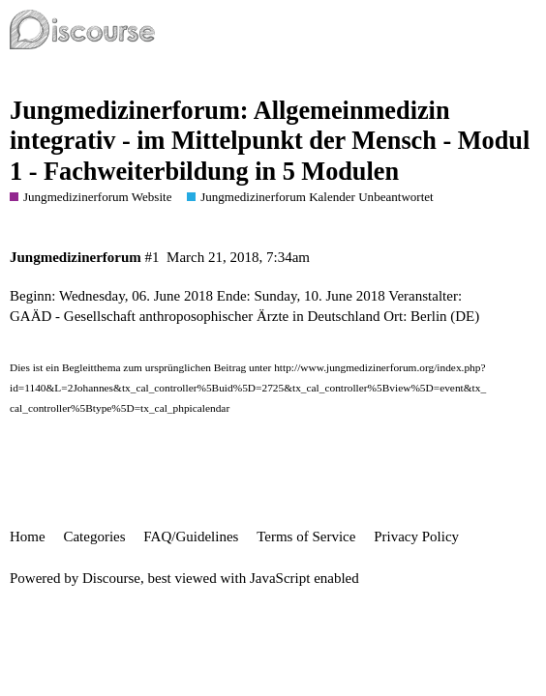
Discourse (111, 578)
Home (28, 536)
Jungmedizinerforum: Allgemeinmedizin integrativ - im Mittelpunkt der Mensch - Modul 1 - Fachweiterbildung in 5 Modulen (270, 141)
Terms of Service (306, 536)
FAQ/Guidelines (190, 536)
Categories (94, 536)
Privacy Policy (416, 536)
